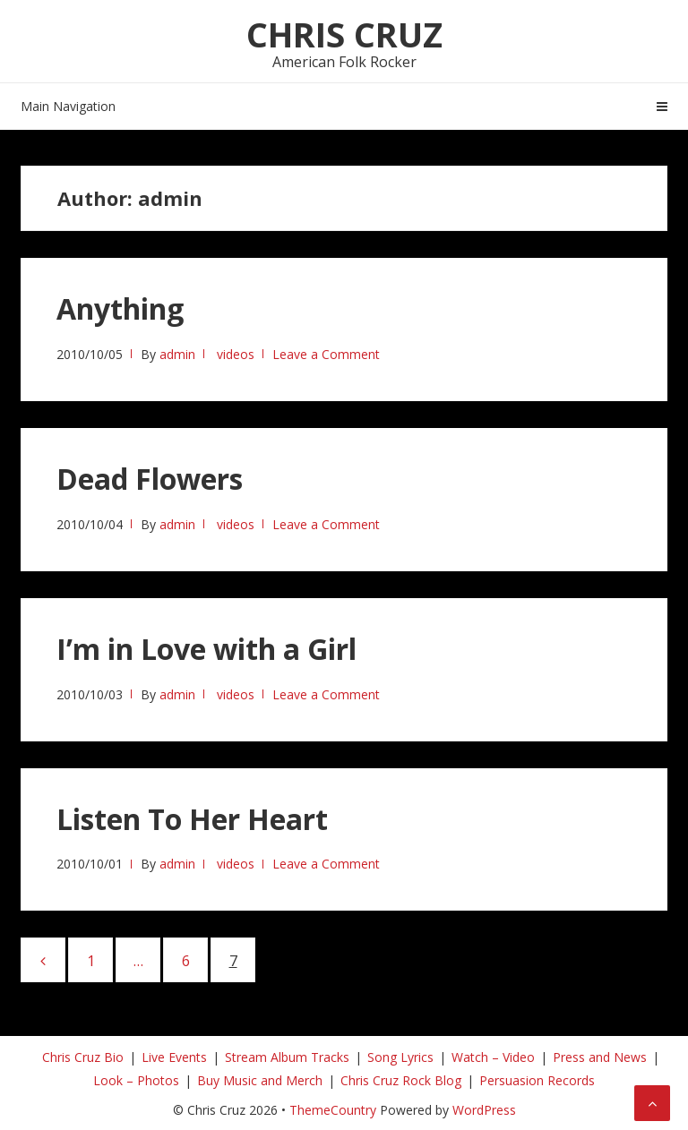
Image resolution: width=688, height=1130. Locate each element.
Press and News (600, 1057)
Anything (120, 308)
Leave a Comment (326, 354)
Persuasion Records (537, 1080)
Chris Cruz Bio (83, 1057)
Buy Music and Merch (259, 1080)
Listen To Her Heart (192, 819)
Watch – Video (493, 1057)
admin (177, 354)
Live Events (174, 1057)
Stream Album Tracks (287, 1057)
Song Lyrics (400, 1057)
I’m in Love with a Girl (206, 648)
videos (235, 354)
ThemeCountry (332, 1109)
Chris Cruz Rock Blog (400, 1080)
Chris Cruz (344, 34)
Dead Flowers (149, 478)
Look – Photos (136, 1080)
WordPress (484, 1109)
